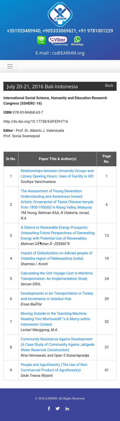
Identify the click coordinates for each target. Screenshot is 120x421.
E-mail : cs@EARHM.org (60, 53)
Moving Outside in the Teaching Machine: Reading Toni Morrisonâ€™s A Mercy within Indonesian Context (55, 319)
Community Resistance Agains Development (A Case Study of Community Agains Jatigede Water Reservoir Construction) (57, 344)
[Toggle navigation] (10, 66)
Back (109, 85)
